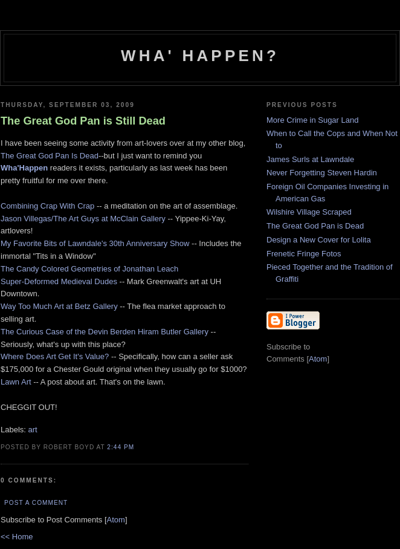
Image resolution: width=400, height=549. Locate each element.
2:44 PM (120, 447)
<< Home (17, 536)
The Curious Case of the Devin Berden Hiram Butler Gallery (104, 331)
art (32, 429)
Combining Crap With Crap (47, 205)
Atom (116, 519)
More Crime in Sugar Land (312, 120)
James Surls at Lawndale (310, 159)
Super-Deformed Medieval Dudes (59, 281)
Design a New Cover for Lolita (318, 239)
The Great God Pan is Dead (315, 225)
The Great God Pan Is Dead (49, 155)
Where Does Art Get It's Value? (55, 356)
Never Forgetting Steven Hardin (321, 172)
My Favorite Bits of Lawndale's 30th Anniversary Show (95, 243)
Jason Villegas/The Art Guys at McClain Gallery (83, 218)
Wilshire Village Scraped (309, 211)
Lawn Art (16, 381)
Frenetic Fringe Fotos (303, 253)
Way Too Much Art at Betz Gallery (59, 306)
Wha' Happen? (200, 56)
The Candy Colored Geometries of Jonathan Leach (89, 268)
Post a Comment (36, 502)
